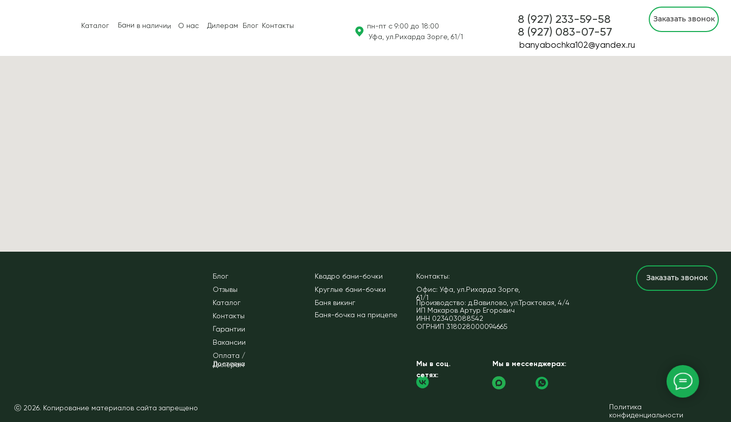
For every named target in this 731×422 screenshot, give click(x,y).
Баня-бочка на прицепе (356, 315)
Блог (250, 25)
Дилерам (222, 25)
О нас (188, 25)
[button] (565, 31)
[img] (15, 28)
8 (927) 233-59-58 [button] (564, 19)
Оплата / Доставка (229, 359)
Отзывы (225, 289)
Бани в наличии (144, 25)
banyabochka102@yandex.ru (577, 45)
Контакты (278, 25)
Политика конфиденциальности (646, 411)
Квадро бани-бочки (349, 276)
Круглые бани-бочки (350, 289)
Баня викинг (335, 302)
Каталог (95, 25)
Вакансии (229, 342)
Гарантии (229, 328)
